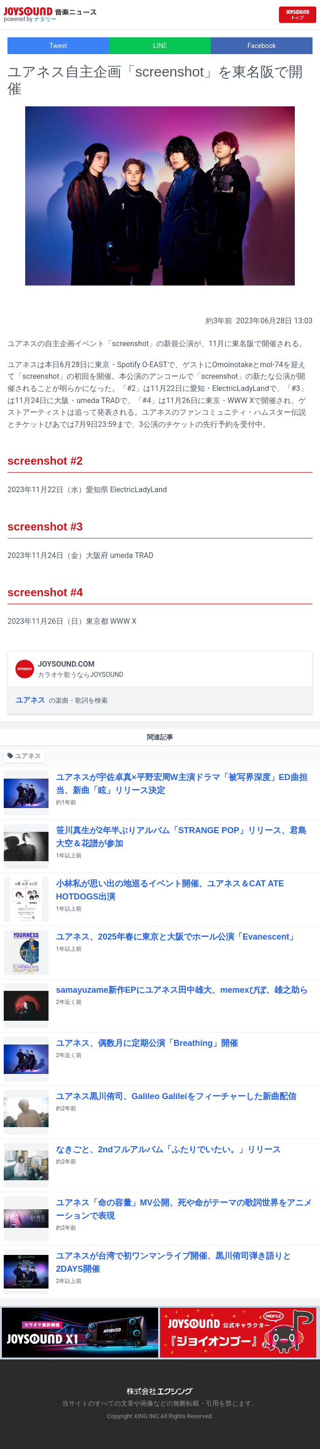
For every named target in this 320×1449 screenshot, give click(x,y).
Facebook (262, 45)
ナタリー (45, 19)
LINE (160, 45)
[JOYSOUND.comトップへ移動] (297, 15)
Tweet (58, 45)
